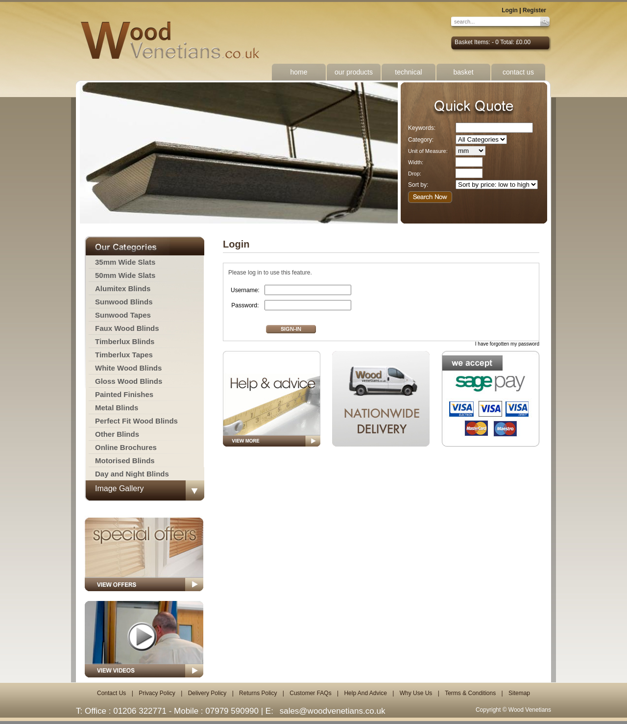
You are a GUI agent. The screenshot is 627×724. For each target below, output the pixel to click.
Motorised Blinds (125, 460)
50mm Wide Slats (125, 275)
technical (408, 72)
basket (463, 72)
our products (354, 72)
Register (534, 10)
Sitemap (519, 693)
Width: (415, 162)
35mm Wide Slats (125, 262)
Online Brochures (126, 447)
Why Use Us (416, 693)
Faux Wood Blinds (127, 328)
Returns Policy (258, 693)
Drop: (414, 173)
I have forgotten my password (507, 344)
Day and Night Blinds (132, 474)
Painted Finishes (124, 394)
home (298, 72)
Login (510, 10)
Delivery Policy (207, 693)
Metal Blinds (116, 407)
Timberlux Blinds (124, 341)
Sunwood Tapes (123, 315)
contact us (518, 72)
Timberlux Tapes (124, 354)
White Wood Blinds (128, 368)
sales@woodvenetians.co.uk (333, 711)
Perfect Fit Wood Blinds (136, 421)
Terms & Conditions (470, 693)
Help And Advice (365, 693)
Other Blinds (117, 434)
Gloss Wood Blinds (128, 381)
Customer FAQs (310, 693)
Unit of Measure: (428, 151)
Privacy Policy (157, 693)
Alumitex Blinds (122, 288)
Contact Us (111, 693)
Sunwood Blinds (124, 302)
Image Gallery (119, 488)
